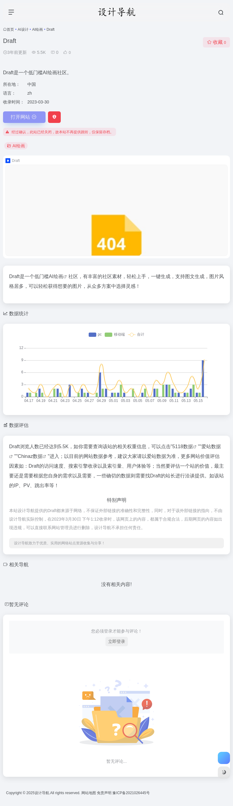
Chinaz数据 (30, 456)
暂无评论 (19, 604)
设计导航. (42, 793)
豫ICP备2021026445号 (131, 793)
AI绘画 (37, 29)
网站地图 (89, 793)
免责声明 (104, 793)
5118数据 (182, 446)
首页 (10, 29)
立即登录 (116, 641)
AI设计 (23, 29)
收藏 (216, 42)
